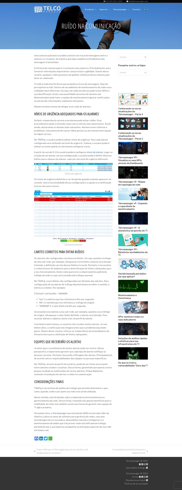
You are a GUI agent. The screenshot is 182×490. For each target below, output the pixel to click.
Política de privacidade (136, 483)
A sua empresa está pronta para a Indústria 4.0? (126, 451)
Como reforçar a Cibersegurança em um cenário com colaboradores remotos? (61, 451)
